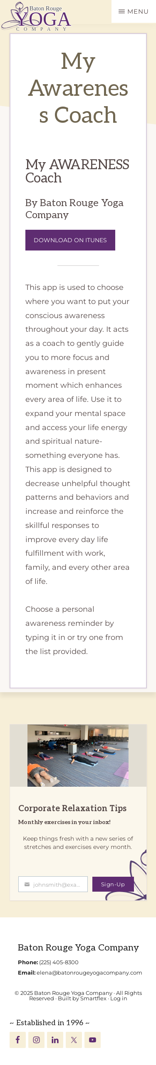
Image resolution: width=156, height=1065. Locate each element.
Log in (118, 998)
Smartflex (93, 998)
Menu (138, 11)
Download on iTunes (70, 240)
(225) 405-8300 (59, 962)
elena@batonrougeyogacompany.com (89, 972)
